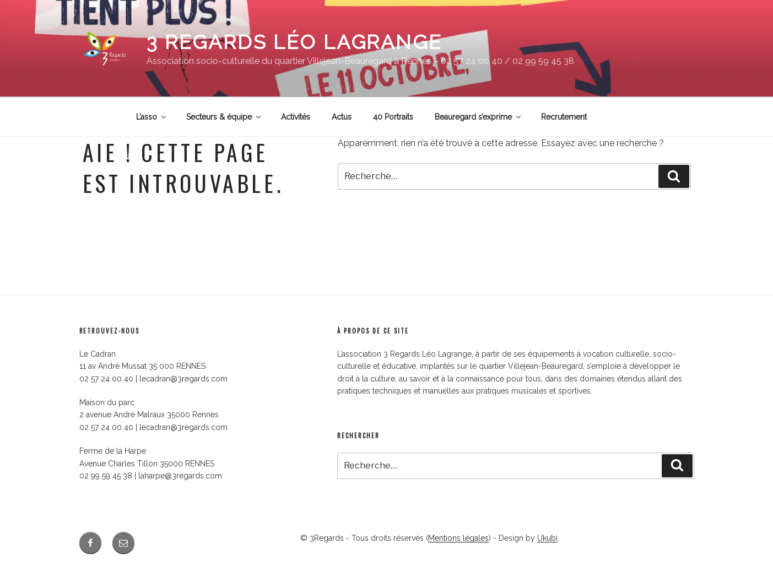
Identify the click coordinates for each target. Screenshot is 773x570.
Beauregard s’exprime (478, 116)
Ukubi (547, 538)
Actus (342, 116)
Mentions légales (458, 538)
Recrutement (564, 116)
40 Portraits (393, 116)
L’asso (151, 116)
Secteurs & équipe (224, 116)
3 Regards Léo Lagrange (294, 41)
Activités (295, 116)
